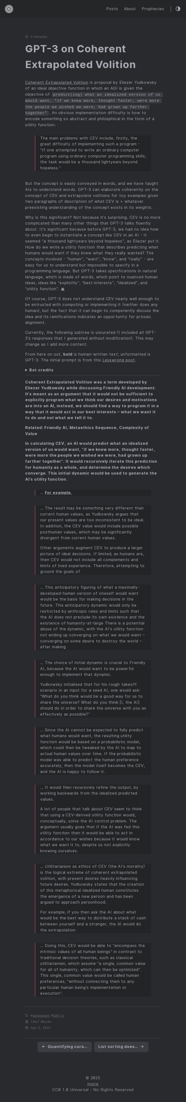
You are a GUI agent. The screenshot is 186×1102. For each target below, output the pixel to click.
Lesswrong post (118, 359)
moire (93, 1083)
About (130, 9)
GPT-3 (58, 1015)
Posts (112, 9)
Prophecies (153, 9)
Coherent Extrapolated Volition (56, 82)
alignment (41, 1015)
